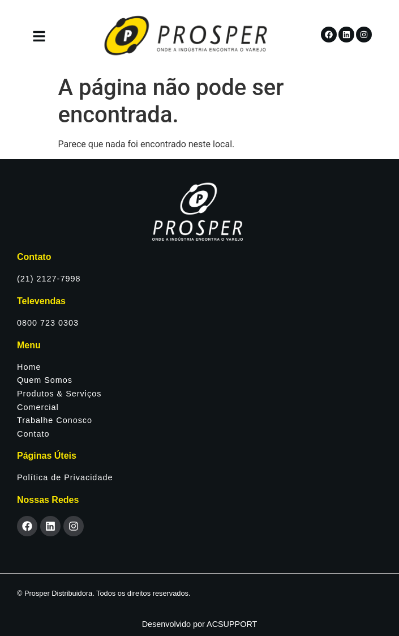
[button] (38, 37)
